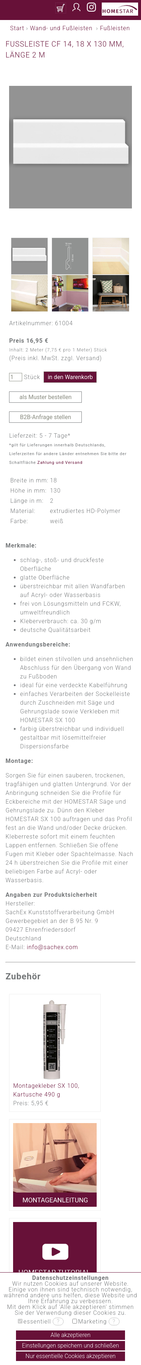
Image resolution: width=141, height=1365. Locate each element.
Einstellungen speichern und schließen (70, 1345)
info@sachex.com (52, 947)
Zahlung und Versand (59, 462)
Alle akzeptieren (70, 1335)
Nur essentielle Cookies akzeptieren (70, 1356)
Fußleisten (115, 28)
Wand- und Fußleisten (61, 28)
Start (17, 28)
